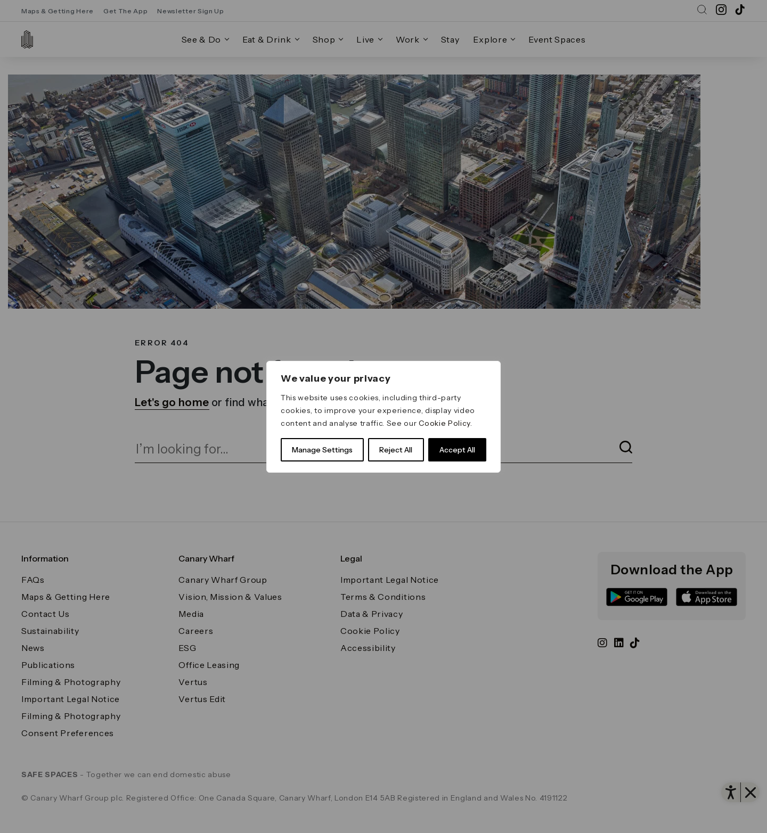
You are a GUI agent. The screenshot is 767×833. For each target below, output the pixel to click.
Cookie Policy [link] (444, 423)
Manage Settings (322, 450)
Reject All (395, 450)
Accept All (457, 450)
